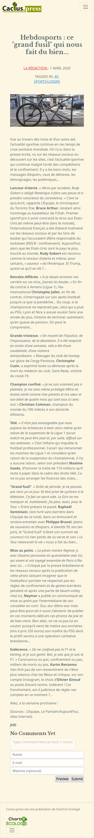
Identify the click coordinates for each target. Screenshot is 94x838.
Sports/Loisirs (47, 81)
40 (56, 76)
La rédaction (35, 68)
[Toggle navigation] (85, 7)
